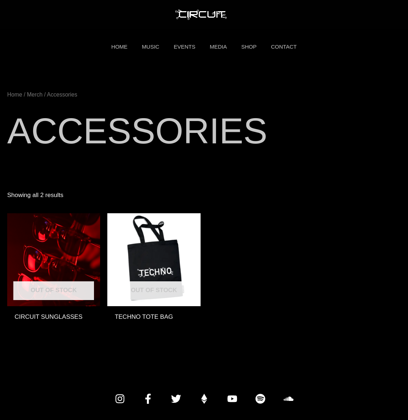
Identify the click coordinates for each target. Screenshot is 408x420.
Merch (34, 94)
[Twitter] (176, 398)
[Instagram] (120, 398)
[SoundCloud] (288, 398)
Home (14, 94)
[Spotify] (260, 398)
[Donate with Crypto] (204, 398)
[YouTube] (232, 398)
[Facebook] (148, 398)
